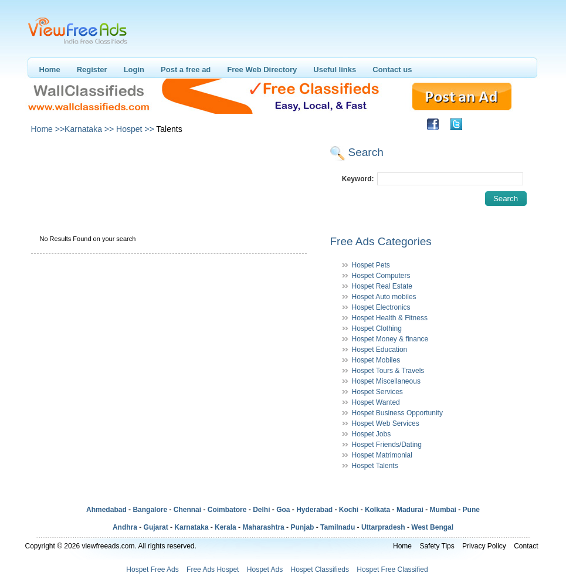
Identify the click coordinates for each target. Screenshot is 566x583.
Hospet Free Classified (392, 569)
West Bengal (432, 527)
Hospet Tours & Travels (388, 371)
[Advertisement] (168, 169)
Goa (283, 510)
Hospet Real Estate (382, 286)
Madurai (409, 510)
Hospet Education (380, 349)
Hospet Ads (265, 569)
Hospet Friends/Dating (387, 444)
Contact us (392, 69)
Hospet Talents (375, 466)
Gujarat (156, 527)
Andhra (125, 527)
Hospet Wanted (376, 402)
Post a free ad (186, 69)
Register (92, 69)
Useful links (334, 69)
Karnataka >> (89, 129)
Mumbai (443, 510)
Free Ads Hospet (213, 569)
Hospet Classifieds (320, 569)
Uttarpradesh (383, 527)
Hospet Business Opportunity (397, 413)
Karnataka (191, 527)
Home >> (48, 129)
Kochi (348, 510)
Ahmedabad (106, 510)
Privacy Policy (484, 546)
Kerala (225, 527)
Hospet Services (377, 392)
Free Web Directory (262, 69)
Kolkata (377, 510)
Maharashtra (263, 527)
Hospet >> (135, 129)
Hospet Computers (381, 276)
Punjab (302, 527)
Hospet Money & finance (390, 339)
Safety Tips (436, 546)
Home (49, 69)
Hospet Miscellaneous (386, 381)
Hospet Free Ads (152, 569)
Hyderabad (314, 510)
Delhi (261, 510)
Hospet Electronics (381, 307)
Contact (526, 546)
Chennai (187, 510)
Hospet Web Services (385, 423)
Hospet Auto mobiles (384, 297)
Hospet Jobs (371, 434)
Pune (471, 510)
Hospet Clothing (377, 328)
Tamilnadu (337, 527)
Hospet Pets (371, 265)
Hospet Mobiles (376, 360)
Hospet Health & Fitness (390, 318)
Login (134, 69)
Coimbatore (227, 510)
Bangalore (150, 510)
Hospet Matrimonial (382, 455)
